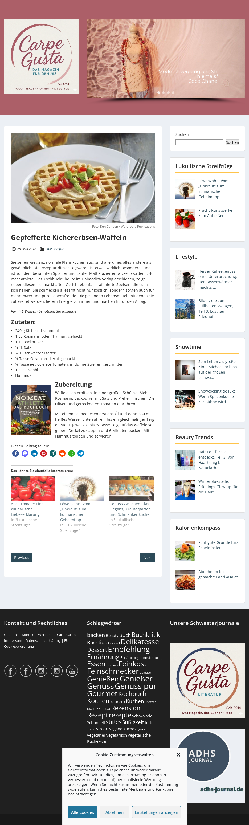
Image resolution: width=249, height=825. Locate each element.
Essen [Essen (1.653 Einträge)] (96, 663)
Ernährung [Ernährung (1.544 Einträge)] (103, 656)
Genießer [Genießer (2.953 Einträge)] (136, 678)
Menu (9, 15)
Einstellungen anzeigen (156, 812)
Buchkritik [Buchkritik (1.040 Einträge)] (146, 634)
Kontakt (28, 634)
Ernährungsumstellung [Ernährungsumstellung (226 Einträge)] (141, 657)
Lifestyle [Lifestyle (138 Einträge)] (150, 702)
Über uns (11, 634)
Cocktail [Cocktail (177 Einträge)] (114, 643)
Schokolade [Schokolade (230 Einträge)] (142, 715)
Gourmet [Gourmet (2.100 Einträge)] (102, 693)
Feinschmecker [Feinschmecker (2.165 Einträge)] (113, 671)
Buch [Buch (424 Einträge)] (125, 635)
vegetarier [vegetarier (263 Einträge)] (96, 735)
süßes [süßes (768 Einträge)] (113, 722)
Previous (21, 557)
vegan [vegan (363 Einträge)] (102, 728)
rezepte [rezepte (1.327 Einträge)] (120, 714)
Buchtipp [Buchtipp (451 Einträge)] (97, 642)
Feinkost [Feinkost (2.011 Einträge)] (133, 663)
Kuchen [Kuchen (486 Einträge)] (135, 701)
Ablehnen (114, 812)
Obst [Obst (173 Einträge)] (106, 709)
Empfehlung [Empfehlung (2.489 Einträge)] (129, 649)
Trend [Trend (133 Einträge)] (91, 729)
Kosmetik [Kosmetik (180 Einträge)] (117, 702)
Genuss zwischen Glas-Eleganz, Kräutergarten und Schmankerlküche (130, 509)
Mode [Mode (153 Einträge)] (91, 709)
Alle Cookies (82, 812)
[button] (178, 754)
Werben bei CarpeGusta (57, 634)
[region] (166, 62)
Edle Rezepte (54, 248)
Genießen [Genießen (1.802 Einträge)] (103, 679)
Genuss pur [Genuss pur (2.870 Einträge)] (136, 686)
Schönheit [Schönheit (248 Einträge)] (96, 722)
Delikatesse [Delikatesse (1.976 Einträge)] (140, 641)
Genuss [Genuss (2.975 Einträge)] (100, 686)
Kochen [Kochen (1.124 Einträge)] (98, 700)
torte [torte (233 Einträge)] (149, 722)
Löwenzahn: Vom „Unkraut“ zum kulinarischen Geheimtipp (75, 511)
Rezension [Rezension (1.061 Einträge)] (125, 708)
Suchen (182, 134)
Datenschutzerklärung (43, 640)
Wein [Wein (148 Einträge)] (102, 742)
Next (148, 557)
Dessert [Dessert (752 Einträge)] (97, 650)
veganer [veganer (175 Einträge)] (141, 729)
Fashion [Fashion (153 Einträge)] (112, 665)
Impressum (13, 640)
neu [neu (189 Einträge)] (99, 708)
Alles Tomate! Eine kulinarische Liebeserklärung (27, 509)
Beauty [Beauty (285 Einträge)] (112, 635)
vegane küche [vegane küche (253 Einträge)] (121, 728)
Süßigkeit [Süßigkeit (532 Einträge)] (133, 722)
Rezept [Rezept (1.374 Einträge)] (97, 714)
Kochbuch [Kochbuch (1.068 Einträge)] (132, 693)
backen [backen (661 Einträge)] (96, 635)
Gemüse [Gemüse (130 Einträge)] (145, 673)
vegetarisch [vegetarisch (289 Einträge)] (116, 735)
